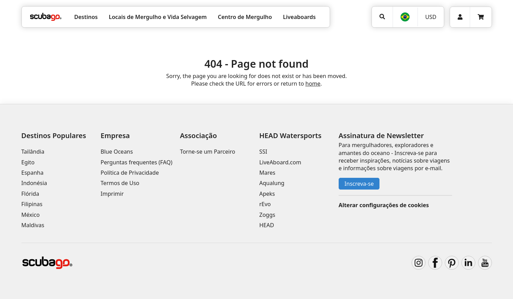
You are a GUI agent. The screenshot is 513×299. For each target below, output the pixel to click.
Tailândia (33, 151)
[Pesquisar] (382, 17)
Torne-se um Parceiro (207, 151)
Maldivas (32, 225)
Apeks (267, 193)
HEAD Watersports (290, 135)
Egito (28, 162)
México (30, 215)
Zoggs (267, 215)
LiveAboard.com (280, 162)
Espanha (32, 172)
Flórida (30, 193)
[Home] (46, 17)
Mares (267, 172)
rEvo (265, 204)
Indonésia (34, 183)
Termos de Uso (120, 183)
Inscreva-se (359, 183)
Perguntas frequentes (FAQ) (136, 162)
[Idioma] (405, 17)
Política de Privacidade (130, 172)
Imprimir (112, 193)
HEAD (266, 225)
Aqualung (271, 183)
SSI (263, 151)
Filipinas (32, 204)
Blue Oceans (117, 151)
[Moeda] (431, 17)
